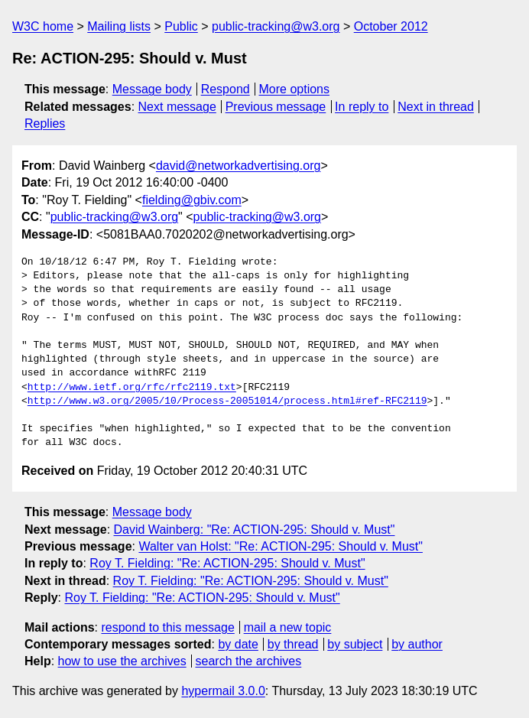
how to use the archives (122, 661)
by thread (293, 644)
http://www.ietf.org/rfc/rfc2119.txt (132, 388)
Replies (44, 123)
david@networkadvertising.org (238, 165)
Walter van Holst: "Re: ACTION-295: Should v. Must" (280, 546)
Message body (152, 89)
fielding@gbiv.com (192, 199)
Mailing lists (119, 26)
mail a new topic (288, 627)
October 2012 (391, 26)
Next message (177, 106)
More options (294, 89)
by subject (354, 644)
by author (417, 644)
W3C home (42, 26)
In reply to (361, 106)
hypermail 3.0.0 (222, 690)
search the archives (249, 661)
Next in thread (436, 106)
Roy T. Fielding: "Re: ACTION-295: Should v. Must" (227, 563)
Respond (225, 89)
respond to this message (167, 627)
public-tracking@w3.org (275, 26)
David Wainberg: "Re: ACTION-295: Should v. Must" (254, 529)
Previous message (276, 106)
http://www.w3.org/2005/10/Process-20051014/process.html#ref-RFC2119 (227, 401)
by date (238, 644)
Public (181, 26)
